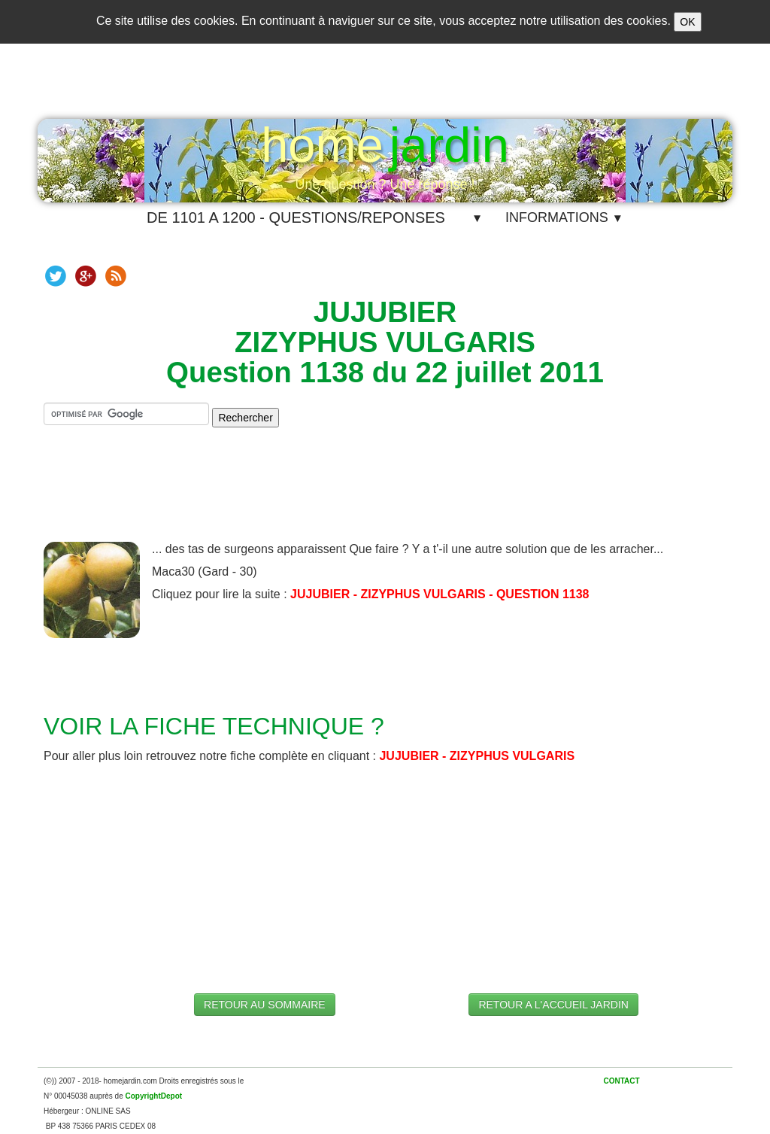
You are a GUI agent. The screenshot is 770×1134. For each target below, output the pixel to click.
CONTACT (621, 1081)
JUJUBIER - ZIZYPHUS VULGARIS (476, 755)
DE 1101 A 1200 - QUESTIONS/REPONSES (296, 217)
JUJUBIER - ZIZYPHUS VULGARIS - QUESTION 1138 (439, 594)
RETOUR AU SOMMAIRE (265, 1005)
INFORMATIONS (564, 217)
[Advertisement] (385, 497)
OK (687, 22)
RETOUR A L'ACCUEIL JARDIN (553, 1005)
